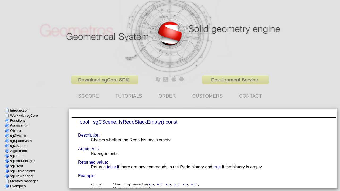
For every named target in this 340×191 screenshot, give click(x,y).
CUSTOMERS (207, 96)
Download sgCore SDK (103, 80)
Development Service (234, 80)
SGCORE (88, 96)
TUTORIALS (128, 96)
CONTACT (250, 96)
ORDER (167, 96)
